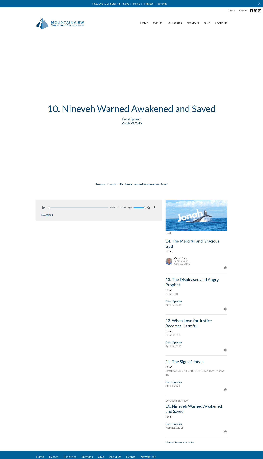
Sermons (193, 23)
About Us (221, 23)
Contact (243, 10)
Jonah (112, 184)
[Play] (43, 207)
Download (47, 214)
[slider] (78, 207)
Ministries (175, 23)
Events (158, 23)
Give (207, 23)
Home (144, 23)
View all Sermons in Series (180, 442)
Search (231, 10)
